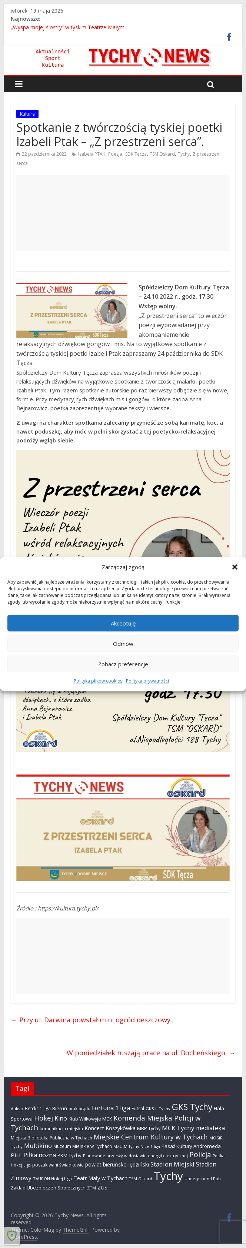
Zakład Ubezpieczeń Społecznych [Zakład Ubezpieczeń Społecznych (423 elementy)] (48, 1187)
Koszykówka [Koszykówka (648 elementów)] (121, 1128)
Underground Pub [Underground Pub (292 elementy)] (202, 1178)
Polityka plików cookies (98, 681)
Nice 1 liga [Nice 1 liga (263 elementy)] (150, 1146)
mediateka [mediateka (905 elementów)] (210, 1128)
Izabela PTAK (91, 154)
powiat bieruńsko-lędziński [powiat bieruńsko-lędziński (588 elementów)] (117, 1164)
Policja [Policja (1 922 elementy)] (200, 1154)
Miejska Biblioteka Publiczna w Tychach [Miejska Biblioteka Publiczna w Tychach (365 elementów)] (51, 1138)
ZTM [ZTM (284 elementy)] (91, 1188)
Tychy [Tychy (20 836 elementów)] (168, 1176)
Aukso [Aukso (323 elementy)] (17, 1108)
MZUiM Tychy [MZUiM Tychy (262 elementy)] (126, 1146)
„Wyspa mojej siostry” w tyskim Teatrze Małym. (68, 27)
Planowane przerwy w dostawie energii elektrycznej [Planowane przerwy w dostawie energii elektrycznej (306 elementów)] (135, 1155)
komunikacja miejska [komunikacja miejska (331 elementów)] (61, 1128)
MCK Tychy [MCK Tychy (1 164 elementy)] (178, 1127)
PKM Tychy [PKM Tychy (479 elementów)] (69, 1155)
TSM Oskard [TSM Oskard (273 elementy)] (140, 1178)
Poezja (115, 154)
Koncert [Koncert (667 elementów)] (94, 1128)
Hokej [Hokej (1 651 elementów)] (43, 1117)
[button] (235, 567)
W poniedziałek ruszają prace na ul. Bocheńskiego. (151, 1052)
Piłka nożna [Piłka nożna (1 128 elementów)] (39, 1155)
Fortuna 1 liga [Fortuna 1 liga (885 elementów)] (111, 1108)
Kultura (27, 114)
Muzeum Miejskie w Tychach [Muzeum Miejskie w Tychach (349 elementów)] (82, 1146)
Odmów (123, 643)
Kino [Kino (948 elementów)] (60, 1118)
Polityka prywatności (147, 681)
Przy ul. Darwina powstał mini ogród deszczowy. (91, 1019)
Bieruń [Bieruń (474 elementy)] (59, 1108)
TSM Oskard (162, 154)
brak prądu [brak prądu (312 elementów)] (79, 1108)
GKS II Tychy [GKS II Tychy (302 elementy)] (158, 1108)
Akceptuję (123, 623)
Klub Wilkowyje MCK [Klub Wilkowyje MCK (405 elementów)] (90, 1119)
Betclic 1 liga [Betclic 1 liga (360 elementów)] (38, 1108)
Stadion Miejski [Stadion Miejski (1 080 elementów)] (172, 1164)
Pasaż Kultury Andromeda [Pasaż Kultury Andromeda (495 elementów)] (191, 1146)
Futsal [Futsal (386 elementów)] (138, 1108)
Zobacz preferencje (123, 664)
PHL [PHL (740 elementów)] (16, 1155)
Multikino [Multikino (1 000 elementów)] (38, 1146)
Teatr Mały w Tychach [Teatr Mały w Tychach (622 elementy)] (100, 1178)
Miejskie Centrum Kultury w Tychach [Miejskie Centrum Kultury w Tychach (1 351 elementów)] (151, 1136)
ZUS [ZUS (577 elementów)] (102, 1187)
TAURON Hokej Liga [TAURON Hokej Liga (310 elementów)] (52, 1178)
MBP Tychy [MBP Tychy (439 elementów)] (148, 1128)
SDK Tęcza (136, 154)
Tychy (184, 154)
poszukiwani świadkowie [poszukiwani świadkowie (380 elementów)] (58, 1165)
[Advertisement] (122, 213)
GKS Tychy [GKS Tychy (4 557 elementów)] (192, 1107)
